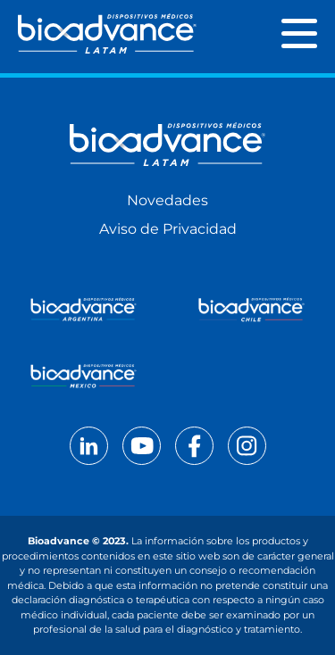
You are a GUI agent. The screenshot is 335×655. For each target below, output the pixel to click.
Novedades (167, 200)
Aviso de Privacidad (168, 228)
